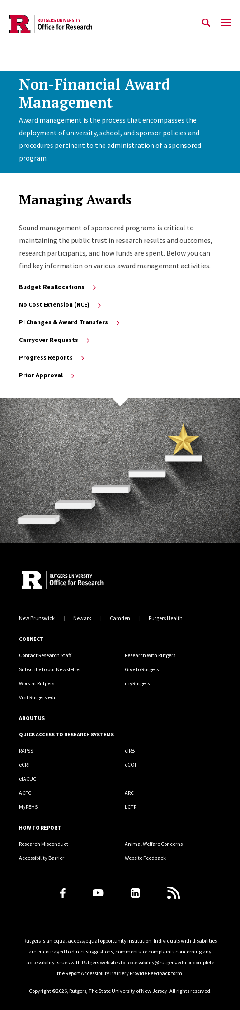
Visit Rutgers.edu (38, 697)
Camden (120, 618)
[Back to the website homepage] (50, 24)
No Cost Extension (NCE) (61, 304)
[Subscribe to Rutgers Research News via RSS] (173, 893)
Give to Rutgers (142, 669)
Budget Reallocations (58, 287)
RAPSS (26, 750)
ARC (129, 792)
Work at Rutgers (36, 683)
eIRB (130, 750)
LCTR (130, 806)
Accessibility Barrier (41, 857)
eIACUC (27, 778)
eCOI (130, 764)
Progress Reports (52, 357)
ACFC (25, 792)
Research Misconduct (43, 843)
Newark (82, 618)
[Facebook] (63, 893)
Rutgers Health (166, 618)
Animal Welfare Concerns (154, 843)
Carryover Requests (55, 340)
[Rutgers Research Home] (91, 581)
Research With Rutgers (150, 655)
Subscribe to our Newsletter (50, 669)
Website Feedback (145, 857)
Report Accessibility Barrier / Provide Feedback (118, 973)
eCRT (25, 764)
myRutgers (137, 683)
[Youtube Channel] (98, 892)
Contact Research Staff (45, 655)
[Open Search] (206, 23)
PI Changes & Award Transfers (70, 322)
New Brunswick (37, 618)
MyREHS (28, 806)
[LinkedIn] (135, 893)
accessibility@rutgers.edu (156, 962)
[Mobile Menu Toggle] (226, 23)
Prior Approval (47, 375)
